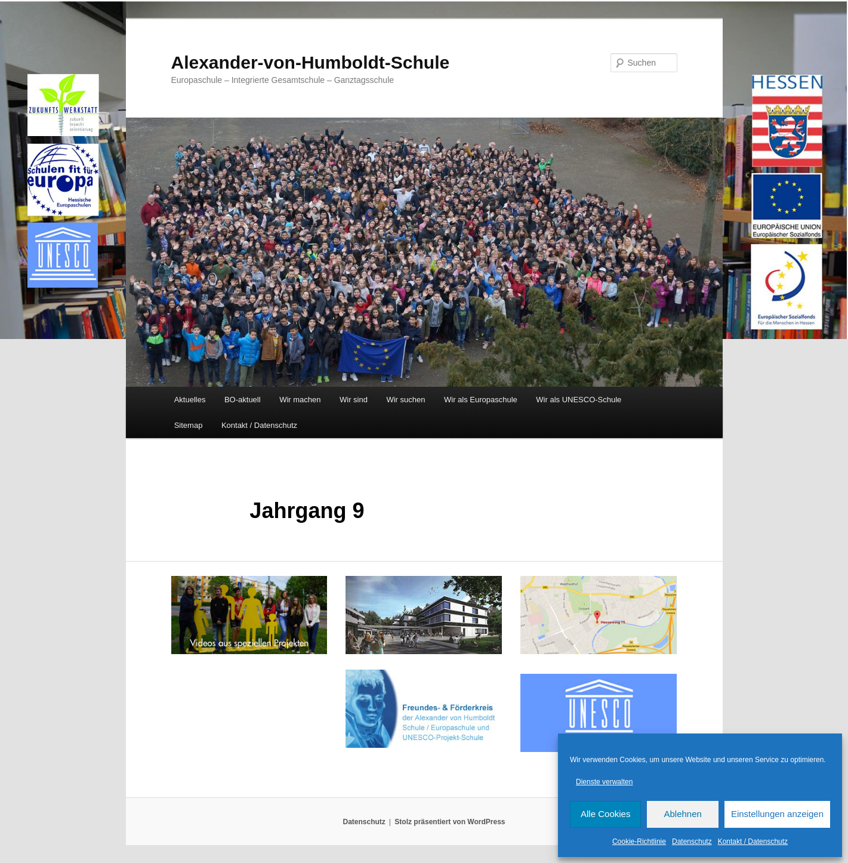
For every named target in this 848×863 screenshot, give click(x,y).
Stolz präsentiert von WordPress (449, 822)
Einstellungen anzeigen (777, 814)
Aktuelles (190, 399)
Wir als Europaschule (480, 399)
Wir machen (299, 399)
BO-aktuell (242, 399)
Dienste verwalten (604, 782)
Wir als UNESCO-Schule (578, 399)
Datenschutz (692, 841)
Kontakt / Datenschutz (753, 841)
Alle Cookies (605, 814)
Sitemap (188, 425)
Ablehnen (682, 814)
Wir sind (354, 399)
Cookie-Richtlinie (639, 841)
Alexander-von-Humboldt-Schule (310, 62)
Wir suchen (405, 399)
